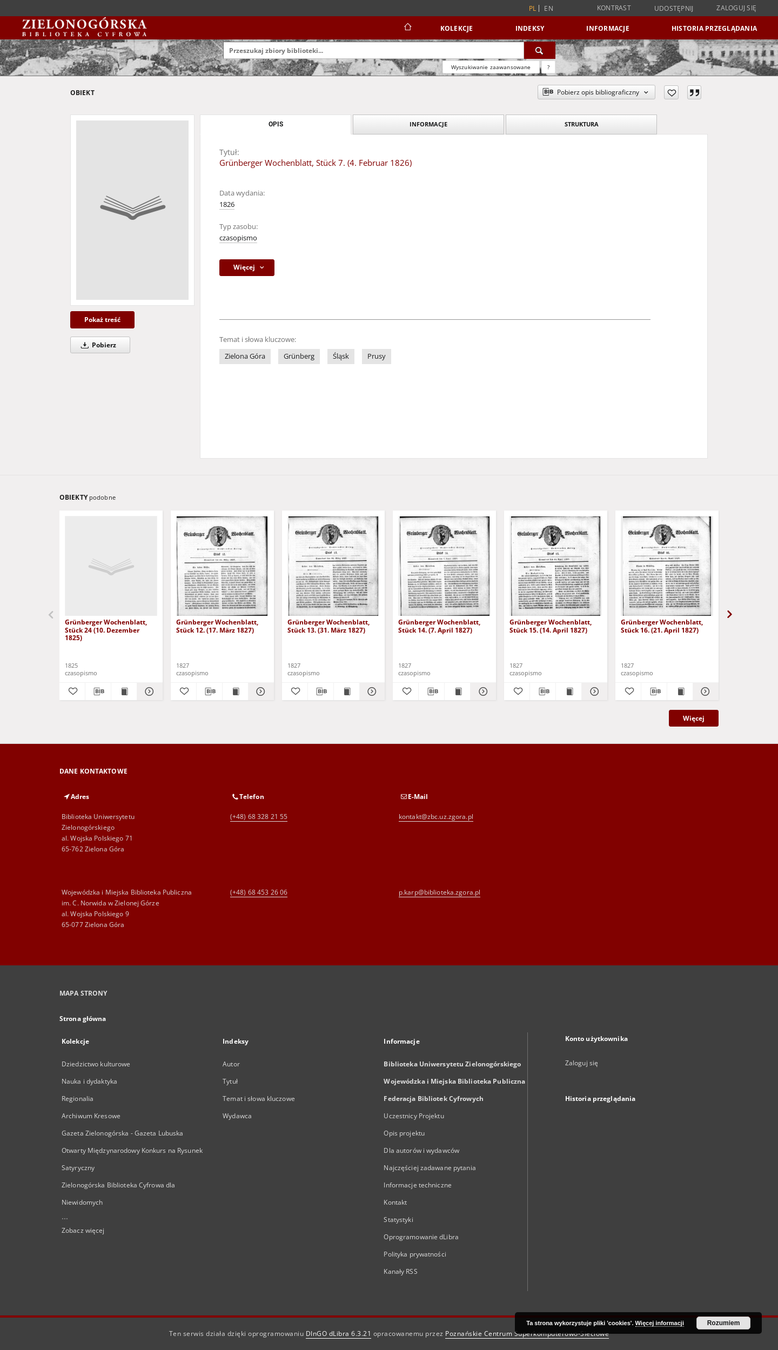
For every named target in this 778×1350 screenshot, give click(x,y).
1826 (226, 204)
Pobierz (96, 345)
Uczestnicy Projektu (414, 1115)
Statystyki (398, 1219)
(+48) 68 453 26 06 (258, 892)
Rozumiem (723, 1323)
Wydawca (237, 1115)
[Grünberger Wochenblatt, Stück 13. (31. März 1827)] (333, 566)
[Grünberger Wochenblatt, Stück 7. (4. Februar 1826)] (132, 210)
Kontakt (395, 1202)
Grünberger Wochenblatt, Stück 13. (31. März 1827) (328, 625)
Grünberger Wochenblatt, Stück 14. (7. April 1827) (439, 625)
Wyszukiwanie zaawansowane (491, 67)
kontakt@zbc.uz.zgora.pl (436, 816)
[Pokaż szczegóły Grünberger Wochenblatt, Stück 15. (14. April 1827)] (593, 691)
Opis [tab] (276, 124)
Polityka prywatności (415, 1254)
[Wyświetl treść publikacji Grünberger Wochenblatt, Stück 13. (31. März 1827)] (346, 691)
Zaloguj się (736, 7)
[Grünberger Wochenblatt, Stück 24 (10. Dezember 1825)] (111, 566)
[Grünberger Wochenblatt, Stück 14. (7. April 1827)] (444, 566)
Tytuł (230, 1081)
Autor (231, 1064)
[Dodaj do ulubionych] (671, 92)
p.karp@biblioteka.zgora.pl (439, 892)
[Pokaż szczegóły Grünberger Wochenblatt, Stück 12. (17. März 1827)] (259, 691)
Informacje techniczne (418, 1185)
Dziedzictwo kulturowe (96, 1064)
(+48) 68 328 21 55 (258, 816)
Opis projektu (404, 1133)
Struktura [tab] (582, 124)
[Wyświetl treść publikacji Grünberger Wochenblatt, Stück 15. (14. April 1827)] (568, 691)
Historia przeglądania (714, 28)
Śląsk (341, 356)
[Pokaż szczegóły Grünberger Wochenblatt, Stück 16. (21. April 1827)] (704, 691)
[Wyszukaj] (539, 50)
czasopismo (238, 238)
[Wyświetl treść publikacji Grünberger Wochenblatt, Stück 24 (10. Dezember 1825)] (124, 691)
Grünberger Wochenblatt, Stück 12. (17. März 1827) (217, 625)
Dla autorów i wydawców (421, 1150)
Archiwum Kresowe (91, 1115)
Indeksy (530, 28)
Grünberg (299, 356)
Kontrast (614, 7)
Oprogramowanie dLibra (421, 1236)
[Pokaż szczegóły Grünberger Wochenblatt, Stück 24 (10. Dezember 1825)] (148, 691)
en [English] (548, 8)
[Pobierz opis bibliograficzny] (98, 691)
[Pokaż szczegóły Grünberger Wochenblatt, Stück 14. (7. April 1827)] (481, 691)
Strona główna (82, 1018)
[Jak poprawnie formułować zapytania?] (548, 67)
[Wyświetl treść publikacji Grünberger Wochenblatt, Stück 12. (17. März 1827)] (235, 691)
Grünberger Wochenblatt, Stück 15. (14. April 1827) (550, 625)
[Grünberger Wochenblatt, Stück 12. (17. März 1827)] (222, 566)
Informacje (607, 28)
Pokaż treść (102, 319)
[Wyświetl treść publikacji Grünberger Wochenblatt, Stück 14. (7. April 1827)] (457, 691)
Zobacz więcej (83, 1230)
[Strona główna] (407, 28)
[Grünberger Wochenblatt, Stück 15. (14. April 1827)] (555, 566)
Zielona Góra (245, 356)
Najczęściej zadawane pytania (429, 1167)
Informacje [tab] (428, 124)
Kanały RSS (400, 1271)
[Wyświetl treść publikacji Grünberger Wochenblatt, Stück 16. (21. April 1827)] (680, 691)
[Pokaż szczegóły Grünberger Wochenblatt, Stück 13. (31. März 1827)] (371, 691)
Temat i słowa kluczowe (259, 1098)
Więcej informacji (659, 1323)
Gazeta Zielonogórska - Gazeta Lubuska (122, 1133)
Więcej (694, 718)
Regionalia (77, 1098)
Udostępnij (674, 8)
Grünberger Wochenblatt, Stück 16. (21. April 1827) (662, 625)
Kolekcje (456, 28)
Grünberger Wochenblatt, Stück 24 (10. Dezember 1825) (106, 629)
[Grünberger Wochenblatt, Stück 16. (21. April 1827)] (667, 566)
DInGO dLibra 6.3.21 (339, 1333)
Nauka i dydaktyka (89, 1081)
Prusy (376, 356)
